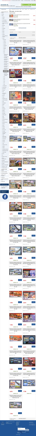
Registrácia (17, 423)
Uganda (3, 146)
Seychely (3, 128)
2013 (4, 76)
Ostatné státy (4, 152)
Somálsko (3, 131)
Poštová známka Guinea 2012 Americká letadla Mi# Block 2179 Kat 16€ (15, 374)
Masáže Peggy (18, 434)
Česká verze (33, 0)
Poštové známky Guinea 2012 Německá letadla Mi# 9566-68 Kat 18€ (29, 241)
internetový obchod (22, 431)
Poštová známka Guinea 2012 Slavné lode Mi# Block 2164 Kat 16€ (29, 330)
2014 (4, 78)
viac (14, 44)
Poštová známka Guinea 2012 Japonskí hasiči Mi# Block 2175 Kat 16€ (29, 263)
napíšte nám (3, 187)
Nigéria (3, 117)
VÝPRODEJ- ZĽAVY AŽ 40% (4, 179)
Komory (3, 95)
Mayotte (3, 110)
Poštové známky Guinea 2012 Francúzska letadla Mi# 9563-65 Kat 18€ (15, 263)
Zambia (3, 147)
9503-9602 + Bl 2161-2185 (6, 71)
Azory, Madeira (4, 20)
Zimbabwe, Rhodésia (5, 149)
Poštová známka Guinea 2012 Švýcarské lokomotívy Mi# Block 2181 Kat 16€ (15, 174)
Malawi (3, 104)
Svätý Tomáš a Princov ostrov (4, 137)
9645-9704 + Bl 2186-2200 (6, 75)
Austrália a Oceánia (4, 156)
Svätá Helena (4, 138)
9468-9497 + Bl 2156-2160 (6, 69)
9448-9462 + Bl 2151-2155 (6, 66)
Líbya (3, 101)
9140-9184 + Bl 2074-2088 (6, 57)
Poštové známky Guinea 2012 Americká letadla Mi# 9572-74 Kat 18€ (29, 41)
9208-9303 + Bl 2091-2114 (6, 59)
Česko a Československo (4, 158)
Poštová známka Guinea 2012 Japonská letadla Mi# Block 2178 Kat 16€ (15, 219)
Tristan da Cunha (4, 144)
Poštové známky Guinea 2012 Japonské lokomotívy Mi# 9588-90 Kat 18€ (29, 130)
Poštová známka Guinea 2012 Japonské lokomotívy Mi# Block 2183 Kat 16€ (29, 352)
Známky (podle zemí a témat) (4, 12)
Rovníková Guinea (4, 122)
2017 (4, 82)
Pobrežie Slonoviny (5, 119)
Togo (3, 143)
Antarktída (3, 160)
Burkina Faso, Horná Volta (5, 23)
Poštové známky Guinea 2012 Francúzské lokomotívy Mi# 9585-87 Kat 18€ (29, 152)
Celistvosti (3, 177)
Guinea (3, 38)
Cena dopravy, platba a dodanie (15, 0)
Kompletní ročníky (4, 167)
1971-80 (5, 42)
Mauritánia (3, 108)
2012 (28, 9)
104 (13, 38)
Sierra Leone (4, 129)
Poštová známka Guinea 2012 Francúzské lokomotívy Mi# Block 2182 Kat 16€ (15, 152)
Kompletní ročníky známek (4, 170)
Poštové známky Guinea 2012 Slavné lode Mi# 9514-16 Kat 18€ (15, 352)
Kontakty (22, 0)
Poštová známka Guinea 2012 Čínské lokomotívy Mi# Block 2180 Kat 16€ (15, 197)
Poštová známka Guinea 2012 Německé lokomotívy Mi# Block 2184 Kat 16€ (29, 108)
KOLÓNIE (3, 163)
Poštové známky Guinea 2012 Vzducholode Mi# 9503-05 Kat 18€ (29, 374)
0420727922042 (31, 422)
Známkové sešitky (4, 171)
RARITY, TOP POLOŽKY (3, 175)
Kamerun (3, 90)
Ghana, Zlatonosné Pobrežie (5, 36)
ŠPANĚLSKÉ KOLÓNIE (5, 150)
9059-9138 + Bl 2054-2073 (6, 55)
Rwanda (3, 123)
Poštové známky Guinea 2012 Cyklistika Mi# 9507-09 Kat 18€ (29, 63)
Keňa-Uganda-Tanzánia (4, 93)
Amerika (3, 153)
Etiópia (3, 31)
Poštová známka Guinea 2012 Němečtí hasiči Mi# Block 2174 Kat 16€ (29, 285)
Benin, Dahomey (4, 21)
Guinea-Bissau (4, 87)
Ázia (2, 155)
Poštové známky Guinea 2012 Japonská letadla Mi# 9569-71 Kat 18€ (29, 219)
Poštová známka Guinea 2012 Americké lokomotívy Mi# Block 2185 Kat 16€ (15, 63)
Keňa (3, 91)
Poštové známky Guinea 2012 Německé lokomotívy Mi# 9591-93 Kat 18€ (15, 130)
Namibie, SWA (4, 114)
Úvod (10, 9)
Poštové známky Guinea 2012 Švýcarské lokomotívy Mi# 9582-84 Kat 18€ (29, 174)
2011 (4, 51)
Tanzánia (3, 141)
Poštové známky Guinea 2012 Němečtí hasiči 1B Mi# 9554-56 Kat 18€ (15, 108)
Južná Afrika (4, 88)
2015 (4, 79)
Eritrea (3, 29)
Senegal (3, 126)
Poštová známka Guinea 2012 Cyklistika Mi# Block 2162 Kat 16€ (15, 86)
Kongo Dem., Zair (4, 98)
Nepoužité (4, 39)
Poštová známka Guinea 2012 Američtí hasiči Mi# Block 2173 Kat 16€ (29, 307)
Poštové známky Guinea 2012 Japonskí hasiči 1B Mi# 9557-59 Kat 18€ (29, 86)
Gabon (3, 32)
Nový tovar (3, 181)
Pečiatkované (5, 85)
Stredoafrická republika (4, 133)
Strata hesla (17, 424)
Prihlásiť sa (17, 422)
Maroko (3, 107)
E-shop (18, 431)
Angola (3, 18)
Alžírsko (3, 17)
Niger (3, 116)
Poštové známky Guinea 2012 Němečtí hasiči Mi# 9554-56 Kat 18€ (15, 307)
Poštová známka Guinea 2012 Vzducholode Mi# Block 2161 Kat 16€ (15, 41)
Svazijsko (3, 140)
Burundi (3, 25)
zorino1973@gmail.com (32, 424)
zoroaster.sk (4, 5)
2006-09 (5, 48)
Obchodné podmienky (27, 0)
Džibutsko (3, 28)
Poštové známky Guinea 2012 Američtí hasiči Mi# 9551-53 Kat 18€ (15, 330)
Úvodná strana (3, 9)
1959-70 (5, 41)
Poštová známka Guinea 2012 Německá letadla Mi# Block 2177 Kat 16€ (15, 241)
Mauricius (3, 111)
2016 (4, 81)
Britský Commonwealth (5, 164)
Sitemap (17, 425)
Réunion (3, 120)
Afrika (2, 15)
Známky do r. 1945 (4, 166)
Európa (3, 14)
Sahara (3, 125)
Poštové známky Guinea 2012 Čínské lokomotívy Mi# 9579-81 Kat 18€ (29, 197)
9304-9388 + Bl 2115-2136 (6, 62)
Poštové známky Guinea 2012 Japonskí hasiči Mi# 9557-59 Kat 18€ (15, 285)
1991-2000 (5, 45)
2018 (4, 84)
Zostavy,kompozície (4, 173)
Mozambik (3, 113)
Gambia (3, 34)
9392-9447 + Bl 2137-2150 (6, 64)
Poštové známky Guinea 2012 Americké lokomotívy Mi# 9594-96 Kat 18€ (15, 396)
